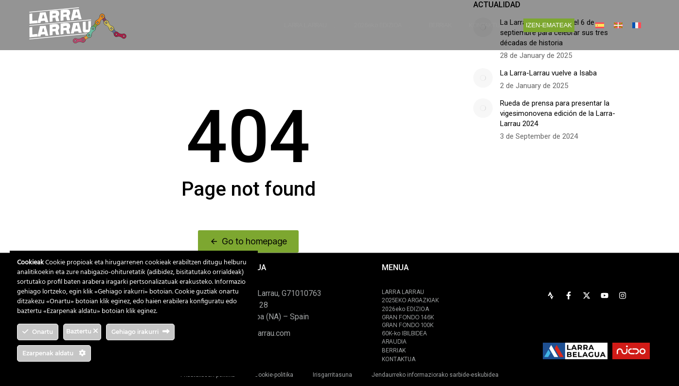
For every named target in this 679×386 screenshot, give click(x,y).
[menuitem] (599, 25)
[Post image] (483, 78)
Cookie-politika (273, 374)
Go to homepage (248, 241)
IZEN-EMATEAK (549, 25)
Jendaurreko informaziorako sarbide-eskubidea (435, 374)
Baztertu (82, 331)
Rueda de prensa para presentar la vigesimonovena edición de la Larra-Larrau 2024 (557, 113)
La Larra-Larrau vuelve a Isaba (548, 73)
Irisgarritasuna (332, 374)
